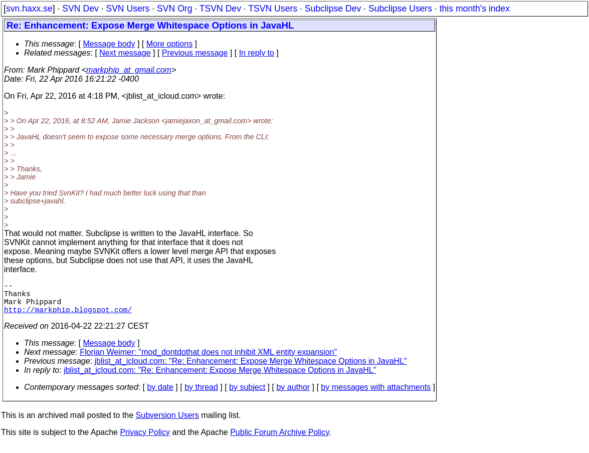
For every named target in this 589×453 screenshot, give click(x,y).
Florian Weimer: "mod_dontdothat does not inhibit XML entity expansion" (208, 360)
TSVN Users (272, 9)
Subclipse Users (400, 9)
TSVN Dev (220, 9)
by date (160, 395)
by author (293, 395)
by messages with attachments (376, 395)
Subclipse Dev (333, 9)
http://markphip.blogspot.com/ (68, 317)
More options (169, 44)
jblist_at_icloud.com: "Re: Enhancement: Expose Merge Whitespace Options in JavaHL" (251, 369)
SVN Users (127, 9)
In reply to (256, 53)
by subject (247, 395)
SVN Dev (80, 9)
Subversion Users (167, 423)
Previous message (195, 53)
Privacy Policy (145, 440)
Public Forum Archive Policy (279, 440)
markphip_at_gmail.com (128, 70)
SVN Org (174, 9)
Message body (109, 44)
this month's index (475, 9)
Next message (124, 53)
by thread (201, 395)
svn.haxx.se (29, 9)
